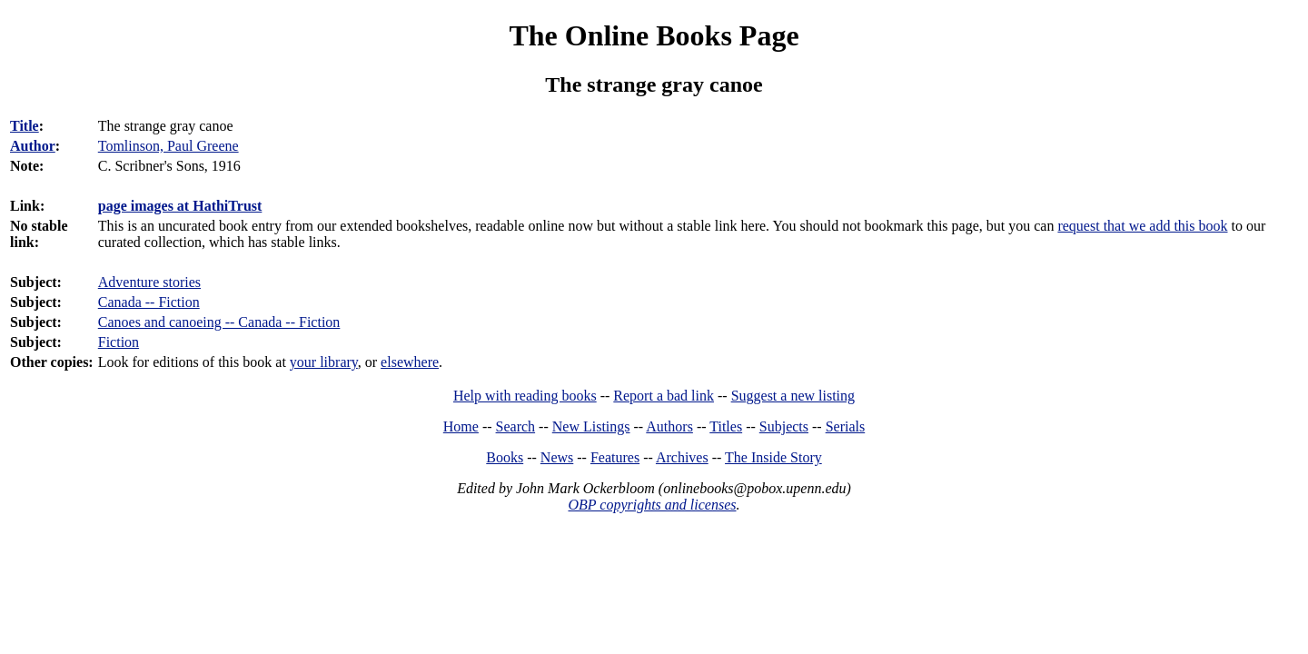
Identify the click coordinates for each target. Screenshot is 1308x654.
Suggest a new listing (793, 395)
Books (504, 457)
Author (32, 146)
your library (324, 362)
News (556, 457)
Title (24, 126)
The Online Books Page (653, 35)
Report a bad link (663, 395)
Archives (682, 457)
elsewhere (410, 362)
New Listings (591, 426)
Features (614, 457)
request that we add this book (1142, 225)
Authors (669, 426)
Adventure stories (149, 282)
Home (461, 426)
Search (516, 426)
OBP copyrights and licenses (652, 504)
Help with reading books (525, 395)
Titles (725, 426)
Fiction (118, 342)
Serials (846, 426)
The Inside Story (773, 457)
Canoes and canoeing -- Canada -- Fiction (219, 322)
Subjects (783, 426)
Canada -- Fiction (149, 302)
